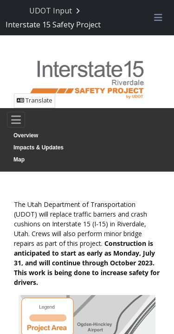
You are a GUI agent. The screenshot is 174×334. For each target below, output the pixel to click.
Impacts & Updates (38, 147)
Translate (34, 100)
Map (19, 159)
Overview (25, 135)
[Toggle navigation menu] (158, 18)
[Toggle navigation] (16, 120)
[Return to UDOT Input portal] (55, 11)
